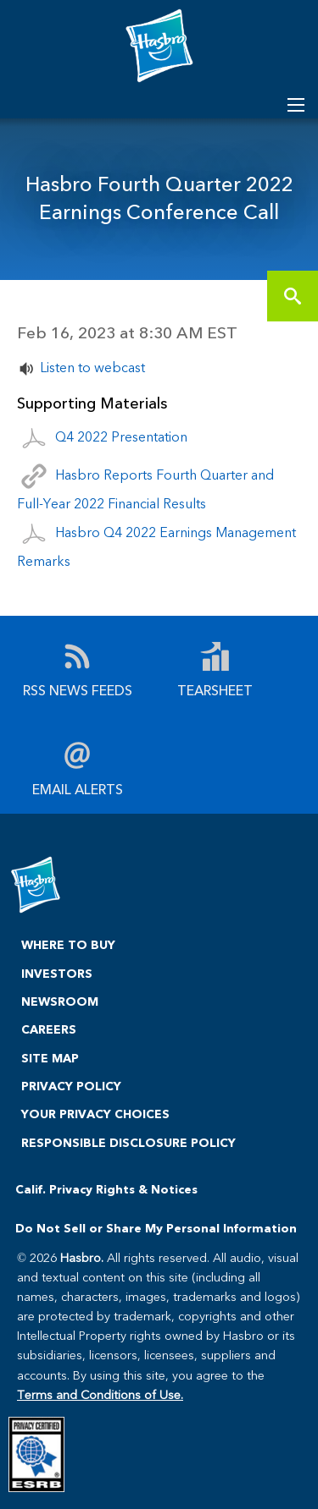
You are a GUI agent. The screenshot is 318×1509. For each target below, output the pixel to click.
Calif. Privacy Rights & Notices (106, 1189)
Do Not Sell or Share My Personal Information (156, 1228)
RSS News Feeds (77, 689)
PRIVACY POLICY (71, 1086)
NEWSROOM (59, 1001)
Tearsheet (215, 689)
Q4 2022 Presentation (121, 436)
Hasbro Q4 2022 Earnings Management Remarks (156, 546)
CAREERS (48, 1029)
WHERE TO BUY (68, 944)
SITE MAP (50, 1058)
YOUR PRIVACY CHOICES (95, 1113)
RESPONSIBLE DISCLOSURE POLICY (128, 1142)
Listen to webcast (92, 366)
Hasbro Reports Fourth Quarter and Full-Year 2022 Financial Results (145, 488)
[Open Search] (295, 105)
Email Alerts (77, 788)
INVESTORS (56, 973)
